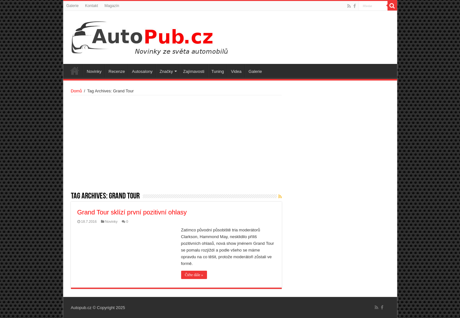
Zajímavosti (193, 71)
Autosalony (142, 71)
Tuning (217, 71)
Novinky (94, 71)
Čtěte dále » (194, 275)
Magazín (111, 6)
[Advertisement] (176, 143)
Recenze (117, 71)
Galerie (72, 6)
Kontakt (91, 6)
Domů (76, 91)
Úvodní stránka (74, 70)
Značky (166, 71)
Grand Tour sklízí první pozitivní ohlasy (132, 212)
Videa (236, 71)
